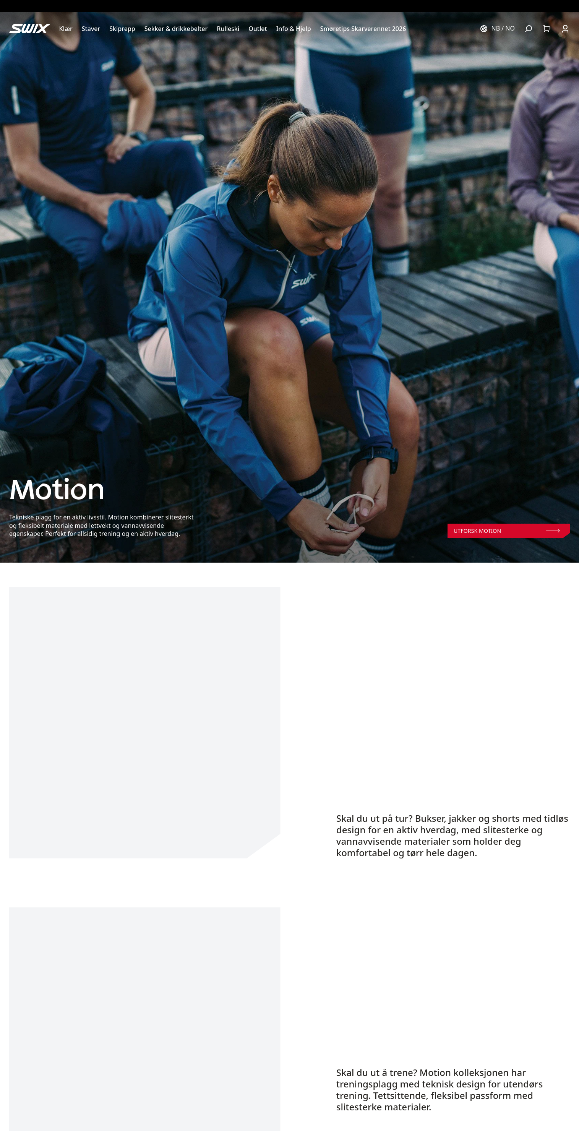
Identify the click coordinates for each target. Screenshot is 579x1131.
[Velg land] (497, 28)
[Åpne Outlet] (257, 29)
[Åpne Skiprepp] (122, 29)
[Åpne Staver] (91, 29)
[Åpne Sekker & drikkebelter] (176, 29)
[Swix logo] (29, 28)
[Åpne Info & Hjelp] (293, 29)
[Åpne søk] (528, 28)
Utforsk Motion (507, 530)
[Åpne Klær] (66, 29)
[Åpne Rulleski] (228, 29)
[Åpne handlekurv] (547, 28)
